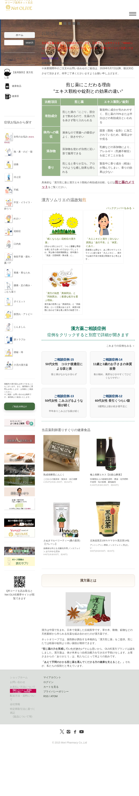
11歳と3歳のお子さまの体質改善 (112, 410)
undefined (60, 70)
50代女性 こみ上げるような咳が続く (64, 447)
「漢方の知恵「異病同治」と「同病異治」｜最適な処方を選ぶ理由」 (61, 343)
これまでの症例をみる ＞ (120, 392)
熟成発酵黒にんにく (54, 521)
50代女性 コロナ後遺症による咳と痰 (64, 410)
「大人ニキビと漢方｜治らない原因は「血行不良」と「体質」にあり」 (102, 289)
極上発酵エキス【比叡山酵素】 (106, 521)
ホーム (19, 81)
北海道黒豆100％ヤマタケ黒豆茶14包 (109, 587)
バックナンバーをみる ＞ (120, 254)
